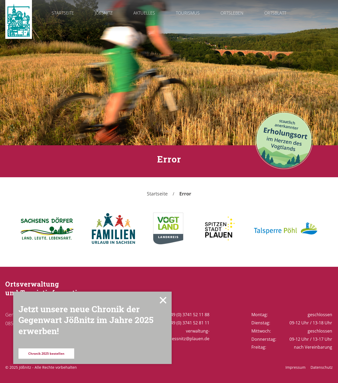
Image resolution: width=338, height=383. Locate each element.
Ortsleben (231, 13)
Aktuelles (144, 13)
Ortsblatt (275, 13)
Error (185, 193)
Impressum (295, 367)
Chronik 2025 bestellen (46, 353)
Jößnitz (103, 13)
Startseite (63, 13)
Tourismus (188, 13)
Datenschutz (322, 367)
